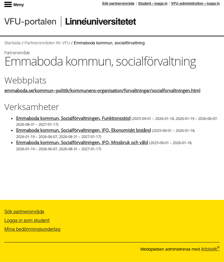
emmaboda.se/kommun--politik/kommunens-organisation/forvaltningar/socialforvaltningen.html (102, 90)
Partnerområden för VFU (47, 42)
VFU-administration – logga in (195, 4)
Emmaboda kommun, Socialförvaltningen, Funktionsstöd (73, 118)
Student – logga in (152, 4)
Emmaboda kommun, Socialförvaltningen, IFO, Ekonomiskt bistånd (83, 130)
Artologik (210, 248)
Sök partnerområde (118, 4)
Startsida (12, 42)
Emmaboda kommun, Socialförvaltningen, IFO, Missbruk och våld (82, 142)
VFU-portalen (30, 21)
